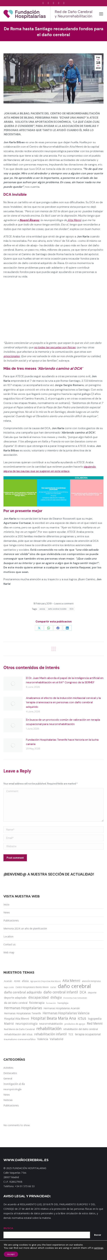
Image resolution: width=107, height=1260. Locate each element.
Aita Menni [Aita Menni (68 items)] (71, 980)
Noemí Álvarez (29, 220)
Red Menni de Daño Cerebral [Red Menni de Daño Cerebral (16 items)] (19, 1029)
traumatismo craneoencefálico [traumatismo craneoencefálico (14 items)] (20, 1039)
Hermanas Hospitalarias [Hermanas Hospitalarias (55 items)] (23, 1008)
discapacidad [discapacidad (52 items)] (38, 997)
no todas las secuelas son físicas (54, 347)
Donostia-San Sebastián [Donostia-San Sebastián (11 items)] (75, 997)
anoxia (42, 609)
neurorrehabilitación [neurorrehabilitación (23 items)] (51, 1023)
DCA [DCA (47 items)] (83, 992)
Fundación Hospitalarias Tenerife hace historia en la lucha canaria (62, 742)
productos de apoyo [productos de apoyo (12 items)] (75, 1023)
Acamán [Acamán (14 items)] (8, 981)
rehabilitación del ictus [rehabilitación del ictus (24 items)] (18, 1034)
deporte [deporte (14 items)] (92, 992)
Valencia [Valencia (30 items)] (42, 1039)
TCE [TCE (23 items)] (70, 1034)
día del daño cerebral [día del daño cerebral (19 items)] (15, 1002)
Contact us (9, 944)
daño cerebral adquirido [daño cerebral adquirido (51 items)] (23, 992)
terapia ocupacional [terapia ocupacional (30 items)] (88, 1034)
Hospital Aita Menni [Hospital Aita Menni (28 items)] (16, 1018)
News (6, 912)
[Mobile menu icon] (101, 13)
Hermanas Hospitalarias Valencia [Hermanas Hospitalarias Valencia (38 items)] (66, 1013)
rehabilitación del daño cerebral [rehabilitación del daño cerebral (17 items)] (80, 1029)
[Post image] (13, 684)
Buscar (97, 1235)
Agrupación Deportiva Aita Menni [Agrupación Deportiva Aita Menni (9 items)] (45, 981)
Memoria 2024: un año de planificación (25, 928)
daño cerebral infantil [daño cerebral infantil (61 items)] (61, 992)
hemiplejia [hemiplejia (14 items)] (63, 1002)
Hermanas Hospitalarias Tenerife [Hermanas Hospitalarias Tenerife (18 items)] (22, 1013)
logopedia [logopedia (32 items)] (94, 1018)
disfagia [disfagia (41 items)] (56, 997)
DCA (72, 609)
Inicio (6, 904)
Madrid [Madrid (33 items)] (9, 1024)
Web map (8, 952)
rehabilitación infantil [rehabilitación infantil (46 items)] (50, 1034)
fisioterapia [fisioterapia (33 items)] (36, 1003)
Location (8, 936)
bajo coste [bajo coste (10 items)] (9, 987)
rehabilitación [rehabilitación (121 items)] (49, 1028)
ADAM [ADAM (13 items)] (17, 981)
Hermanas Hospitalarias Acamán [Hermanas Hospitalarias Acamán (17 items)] (62, 1008)
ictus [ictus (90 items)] (82, 1018)
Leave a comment (64, 603)
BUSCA (8, 1228)
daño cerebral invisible (57, 609)
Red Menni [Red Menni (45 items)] (94, 1023)
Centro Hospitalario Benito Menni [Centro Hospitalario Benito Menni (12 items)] (32, 987)
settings (98, 1247)
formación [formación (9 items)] (51, 1003)
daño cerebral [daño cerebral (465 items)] (74, 986)
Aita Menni (74, 220)
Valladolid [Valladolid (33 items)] (56, 1039)
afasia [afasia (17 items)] (25, 981)
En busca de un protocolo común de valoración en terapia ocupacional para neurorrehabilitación (63, 722)
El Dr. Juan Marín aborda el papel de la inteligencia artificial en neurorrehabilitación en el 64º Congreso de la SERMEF (64, 680)
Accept (11, 1254)
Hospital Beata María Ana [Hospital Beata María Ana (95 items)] (53, 1018)
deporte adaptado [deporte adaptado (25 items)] (15, 997)
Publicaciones (11, 920)
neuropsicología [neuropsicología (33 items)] (26, 1024)
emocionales (11, 356)
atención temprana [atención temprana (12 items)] (91, 981)
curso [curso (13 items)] (53, 987)
